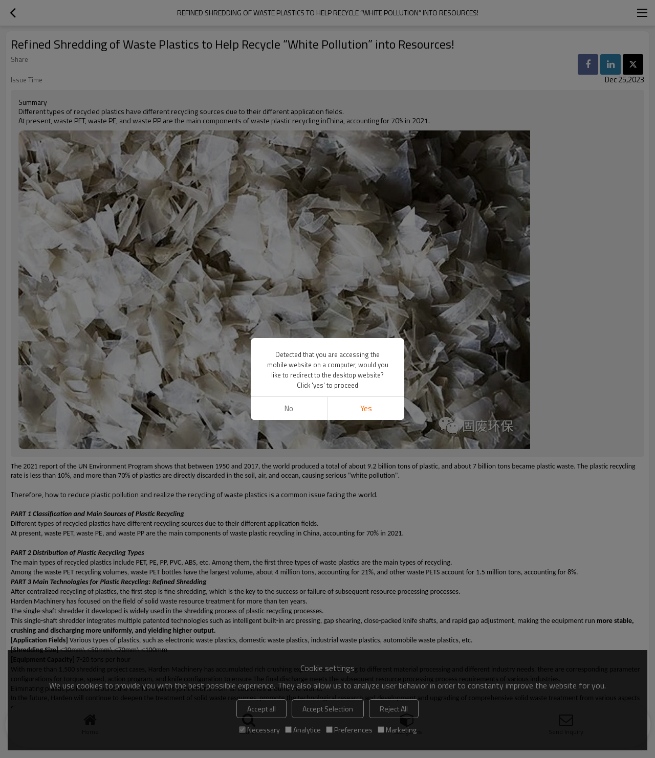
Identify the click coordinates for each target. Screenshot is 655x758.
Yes (366, 408)
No (289, 408)
